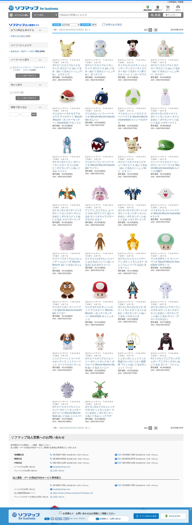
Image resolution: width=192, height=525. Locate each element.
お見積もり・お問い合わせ (108, 519)
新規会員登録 (147, 9)
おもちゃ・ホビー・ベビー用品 (28, 51)
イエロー (18, 92)
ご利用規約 (172, 2)
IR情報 (180, 2)
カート (168, 9)
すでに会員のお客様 (148, 516)
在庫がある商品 (20, 36)
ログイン (178, 9)
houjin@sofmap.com (61, 467)
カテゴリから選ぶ (21, 15)
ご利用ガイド (157, 9)
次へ (87, 30)
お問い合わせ (58, 470)
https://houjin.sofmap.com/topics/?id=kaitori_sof (73, 493)
